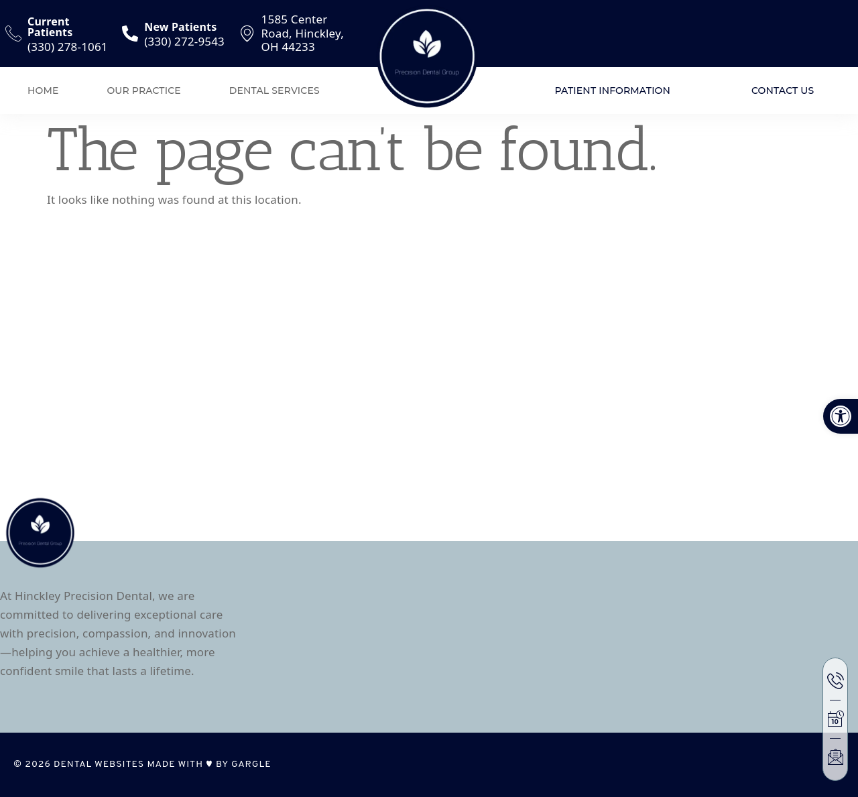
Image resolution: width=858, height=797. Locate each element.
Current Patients (49, 27)
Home (42, 90)
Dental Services (274, 90)
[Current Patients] (13, 33)
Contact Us (782, 90)
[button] (840, 416)
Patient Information (612, 90)
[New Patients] (130, 33)
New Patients (180, 26)
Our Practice (144, 90)
